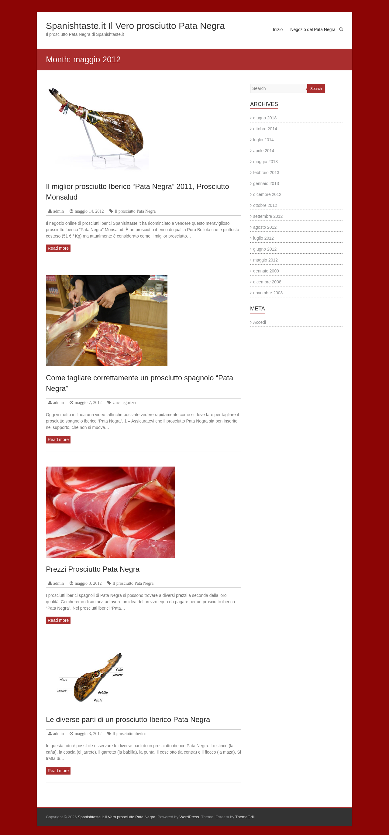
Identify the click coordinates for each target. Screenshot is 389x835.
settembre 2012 (268, 216)
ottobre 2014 (265, 128)
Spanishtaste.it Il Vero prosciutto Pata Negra (135, 26)
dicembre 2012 (267, 194)
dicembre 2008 (267, 281)
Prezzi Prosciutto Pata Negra (92, 569)
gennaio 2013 (266, 183)
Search (316, 89)
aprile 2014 (263, 150)
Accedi (259, 322)
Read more (58, 248)
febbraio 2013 (266, 172)
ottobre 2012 (265, 205)
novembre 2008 (268, 292)
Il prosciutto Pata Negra (135, 211)
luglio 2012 (263, 238)
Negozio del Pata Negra (313, 29)
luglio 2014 (263, 139)
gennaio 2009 (266, 271)
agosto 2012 (265, 227)
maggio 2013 (265, 161)
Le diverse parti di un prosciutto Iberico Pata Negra (128, 719)
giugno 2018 (265, 117)
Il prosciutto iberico (129, 733)
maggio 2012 (265, 260)
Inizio (278, 29)
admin (58, 211)
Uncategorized (124, 402)
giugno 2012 (265, 249)
